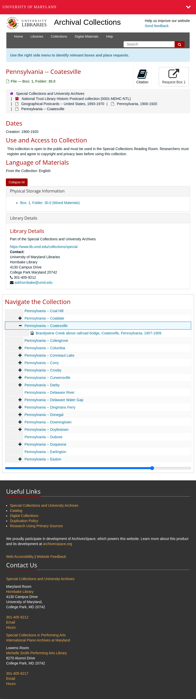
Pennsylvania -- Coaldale (44, 318)
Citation (142, 76)
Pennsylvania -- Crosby (43, 370)
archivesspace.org (57, 544)
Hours (11, 627)
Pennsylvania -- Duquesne (45, 444)
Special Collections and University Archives (50, 94)
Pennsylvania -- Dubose (43, 437)
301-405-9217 (17, 673)
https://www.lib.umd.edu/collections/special (44, 247)
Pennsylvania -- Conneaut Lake (49, 355)
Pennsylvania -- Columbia (44, 348)
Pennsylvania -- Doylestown (46, 429)
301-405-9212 (17, 617)
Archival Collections (87, 22)
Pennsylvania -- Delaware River (49, 392)
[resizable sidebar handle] (98, 468)
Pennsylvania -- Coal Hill (44, 311)
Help (109, 36)
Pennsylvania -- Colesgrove (46, 341)
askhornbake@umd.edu (34, 282)
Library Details (23, 218)
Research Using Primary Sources (36, 526)
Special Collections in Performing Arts (36, 635)
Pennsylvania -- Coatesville (46, 326)
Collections (59, 36)
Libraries (37, 36)
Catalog (16, 511)
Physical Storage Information (37, 191)
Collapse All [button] (17, 182)
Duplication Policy (24, 521)
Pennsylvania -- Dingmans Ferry (50, 407)
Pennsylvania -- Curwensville (47, 378)
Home (18, 36)
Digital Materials (86, 36)
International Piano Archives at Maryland (38, 640)
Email (10, 622)
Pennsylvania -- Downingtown (47, 422)
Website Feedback (51, 557)
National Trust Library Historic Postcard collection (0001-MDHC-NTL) (76, 99)
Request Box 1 (174, 76)
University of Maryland (29, 7)
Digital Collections (24, 516)
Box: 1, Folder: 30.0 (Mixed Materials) (50, 203)
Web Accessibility (20, 557)
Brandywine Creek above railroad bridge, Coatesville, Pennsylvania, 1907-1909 (98, 333)
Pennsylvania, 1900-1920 (137, 104)
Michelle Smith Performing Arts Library (36, 653)
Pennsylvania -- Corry (41, 363)
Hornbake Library (19, 592)
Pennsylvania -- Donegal (44, 415)
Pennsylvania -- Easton (42, 459)
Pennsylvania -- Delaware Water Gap (53, 400)
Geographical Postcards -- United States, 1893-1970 (62, 104)
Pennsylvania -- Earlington (45, 452)
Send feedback (156, 26)
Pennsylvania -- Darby (42, 385)
